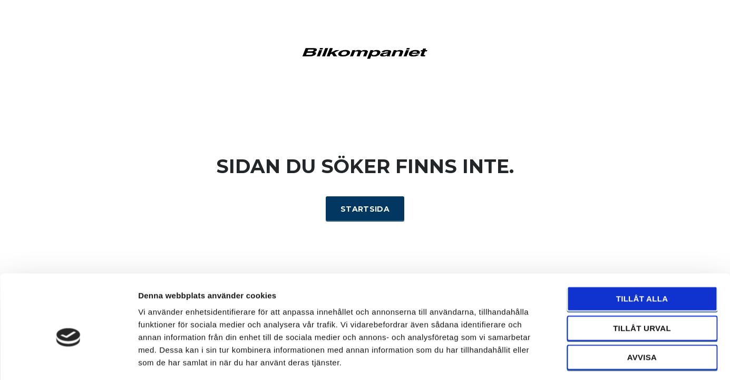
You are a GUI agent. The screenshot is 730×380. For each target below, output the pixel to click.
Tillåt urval (642, 282)
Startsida (365, 209)
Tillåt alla (642, 252)
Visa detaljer (572, 359)
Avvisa (642, 311)
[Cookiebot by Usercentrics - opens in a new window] (68, 359)
